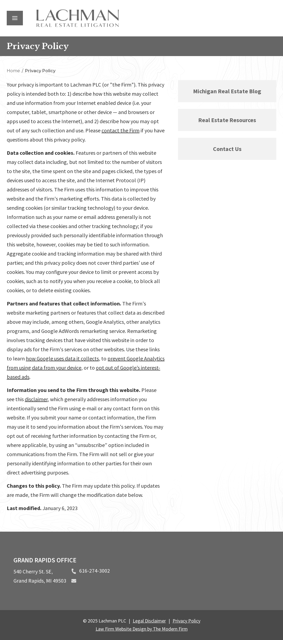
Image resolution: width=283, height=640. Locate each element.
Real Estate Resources (227, 120)
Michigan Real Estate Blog (227, 91)
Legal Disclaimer (149, 621)
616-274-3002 (94, 570)
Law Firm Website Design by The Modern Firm (142, 629)
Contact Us (227, 149)
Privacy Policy (186, 621)
